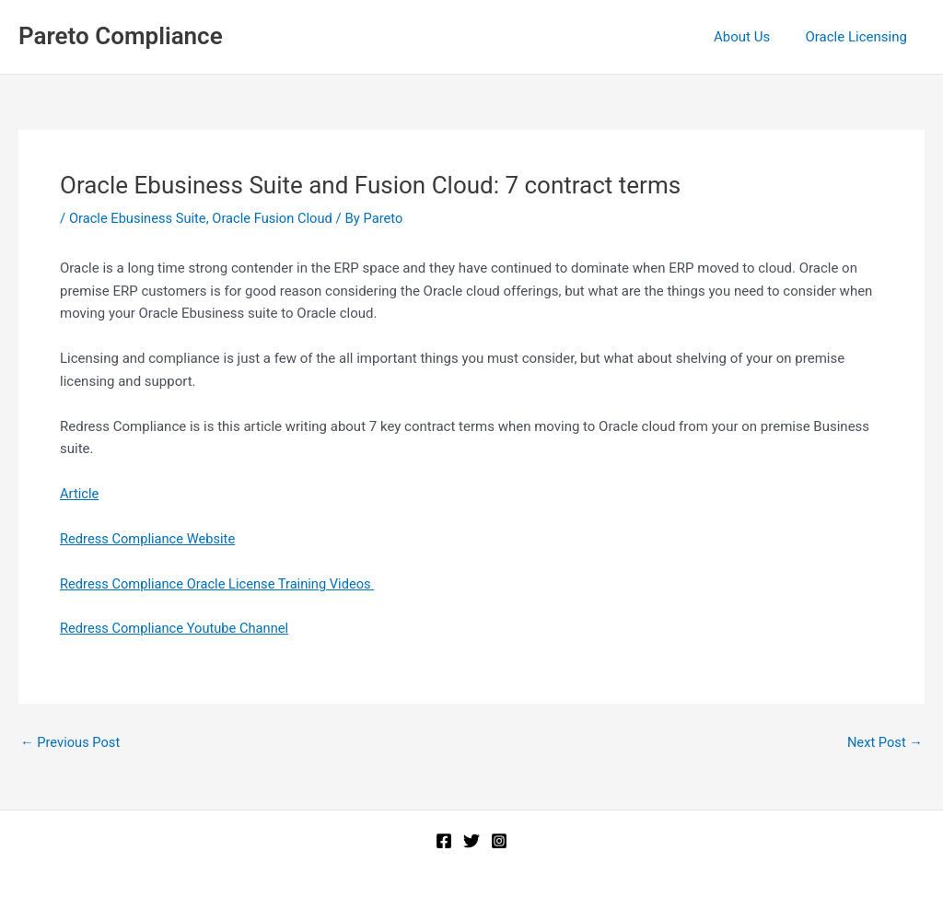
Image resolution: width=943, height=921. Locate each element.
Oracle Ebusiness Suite (139, 218)
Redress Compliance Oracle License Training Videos (220, 584)
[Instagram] (499, 841)
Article (79, 493)
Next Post (884, 743)
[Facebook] (444, 841)
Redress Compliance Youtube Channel (177, 628)
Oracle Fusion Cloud (276, 218)
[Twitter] (471, 841)
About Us (754, 37)
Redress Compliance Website (149, 538)
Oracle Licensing (860, 37)
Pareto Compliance (120, 36)
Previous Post (71, 743)
